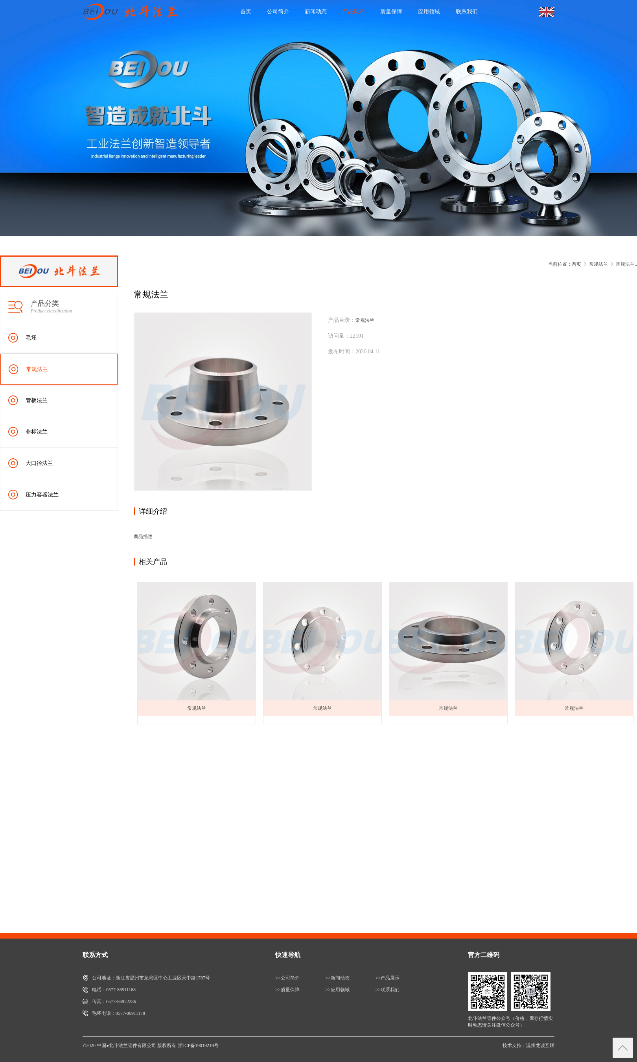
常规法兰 (37, 369)
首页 (245, 12)
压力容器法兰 (42, 495)
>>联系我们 (388, 989)
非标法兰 (37, 432)
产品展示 (353, 12)
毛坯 (31, 338)
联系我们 (467, 12)
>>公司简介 (287, 978)
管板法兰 (37, 400)
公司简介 (278, 12)
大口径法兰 (39, 463)
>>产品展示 (388, 978)
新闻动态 (316, 12)
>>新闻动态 (337, 978)
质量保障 (391, 12)
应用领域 (429, 12)
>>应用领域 (337, 989)
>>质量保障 (287, 989)
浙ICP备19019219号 (198, 1045)
